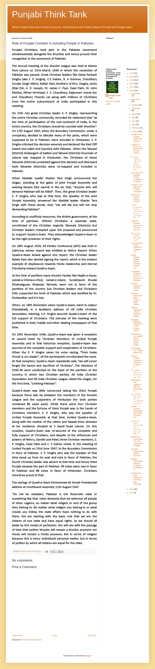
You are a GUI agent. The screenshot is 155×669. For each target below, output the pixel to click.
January (135, 131)
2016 (132, 91)
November (136, 99)
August (135, 114)
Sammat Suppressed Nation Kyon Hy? (137, 452)
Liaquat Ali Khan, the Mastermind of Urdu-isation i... (137, 148)
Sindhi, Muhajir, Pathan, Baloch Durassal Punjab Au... (135, 261)
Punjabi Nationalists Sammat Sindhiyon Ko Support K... (137, 464)
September (136, 108)
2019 (132, 80)
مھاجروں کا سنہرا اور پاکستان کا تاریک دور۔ (136, 373)
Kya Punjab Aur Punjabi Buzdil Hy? (137, 350)
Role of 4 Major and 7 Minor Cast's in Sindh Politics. (137, 299)
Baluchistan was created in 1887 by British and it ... (136, 385)
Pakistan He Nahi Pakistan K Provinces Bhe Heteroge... (136, 478)
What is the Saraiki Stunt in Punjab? (135, 198)
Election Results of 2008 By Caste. (136, 287)
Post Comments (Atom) (32, 640)
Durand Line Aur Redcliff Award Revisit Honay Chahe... (137, 339)
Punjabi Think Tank (49, 14)
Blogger (88, 656)
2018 (132, 84)
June (134, 121)
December (136, 94)
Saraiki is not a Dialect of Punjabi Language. (137, 188)
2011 (132, 493)
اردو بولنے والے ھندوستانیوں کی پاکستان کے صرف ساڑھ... (137, 427)
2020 (132, 77)
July (133, 117)
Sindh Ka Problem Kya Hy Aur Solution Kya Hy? (136, 225)
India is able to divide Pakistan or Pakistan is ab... (137, 247)
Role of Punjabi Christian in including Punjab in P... (136, 361)
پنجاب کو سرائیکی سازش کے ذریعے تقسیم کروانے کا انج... (136, 163)
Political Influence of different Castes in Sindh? (137, 312)
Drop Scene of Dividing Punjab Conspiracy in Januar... (137, 177)
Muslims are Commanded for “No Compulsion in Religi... (137, 441)
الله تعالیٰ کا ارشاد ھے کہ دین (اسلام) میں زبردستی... (137, 398)
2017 (132, 87)
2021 (132, 73)
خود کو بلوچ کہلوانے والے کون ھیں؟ (136, 236)
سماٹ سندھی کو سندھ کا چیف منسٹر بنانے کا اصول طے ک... (137, 211)
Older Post (92, 636)
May (133, 124)
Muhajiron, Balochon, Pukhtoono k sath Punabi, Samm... (136, 325)
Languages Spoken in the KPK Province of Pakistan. (136, 275)
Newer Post (17, 636)
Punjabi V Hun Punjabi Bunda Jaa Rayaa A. (137, 137)
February (135, 128)
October (135, 105)
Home (54, 636)
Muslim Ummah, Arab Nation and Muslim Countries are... (137, 411)
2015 (132, 489)
